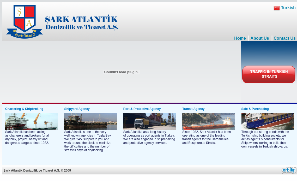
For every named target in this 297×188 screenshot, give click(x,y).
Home (240, 38)
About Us (260, 38)
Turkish (285, 7)
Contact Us (285, 38)
